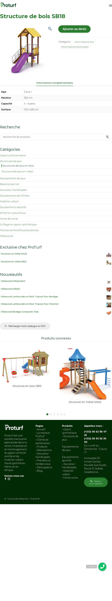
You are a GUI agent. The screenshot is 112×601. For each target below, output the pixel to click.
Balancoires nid (9, 184)
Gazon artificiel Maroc (13, 155)
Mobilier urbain (9, 201)
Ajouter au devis (74, 29)
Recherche (107, 137)
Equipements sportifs (13, 207)
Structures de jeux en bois (75, 47)
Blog (39, 470)
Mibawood (6, 236)
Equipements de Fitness (14, 195)
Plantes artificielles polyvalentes (19, 230)
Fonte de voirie (9, 218)
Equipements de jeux (12, 178)
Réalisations (44, 450)
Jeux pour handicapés (13, 190)
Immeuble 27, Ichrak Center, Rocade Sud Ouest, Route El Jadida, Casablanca (95, 465)
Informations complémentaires (54, 83)
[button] (25, 326)
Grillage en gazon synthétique (18, 224)
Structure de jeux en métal (17, 171)
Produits (42, 446)
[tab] (56, 83)
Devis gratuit (44, 467)
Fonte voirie (70, 477)
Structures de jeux (84, 42)
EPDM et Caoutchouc (13, 213)
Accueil (41, 429)
